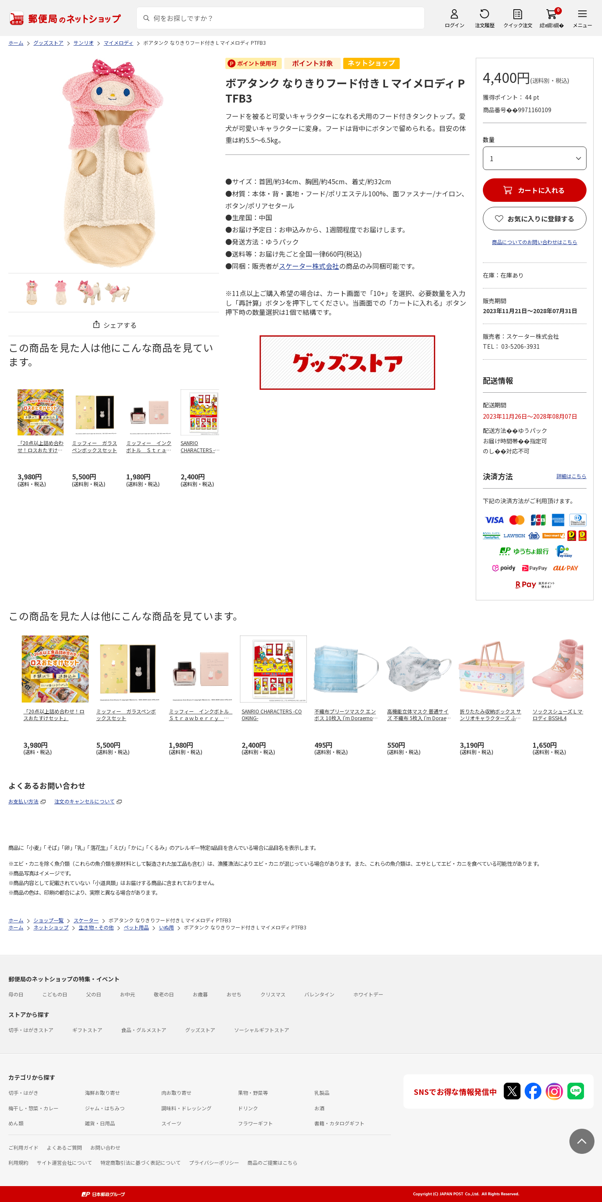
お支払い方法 (23, 801)
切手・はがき (23, 1092)
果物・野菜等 (253, 1092)
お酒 (319, 1108)
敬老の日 (164, 994)
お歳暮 (200, 994)
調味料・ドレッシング (186, 1108)
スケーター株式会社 (309, 266)
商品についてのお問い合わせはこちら (534, 241)
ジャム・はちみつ (105, 1108)
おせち (234, 994)
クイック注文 (517, 24)
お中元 (127, 994)
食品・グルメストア (143, 1029)
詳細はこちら (571, 475)
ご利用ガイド (23, 1147)
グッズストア (200, 1029)
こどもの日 (54, 994)
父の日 (93, 994)
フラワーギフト (255, 1123)
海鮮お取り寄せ (102, 1092)
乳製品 (321, 1092)
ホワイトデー (368, 994)
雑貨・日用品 (100, 1123)
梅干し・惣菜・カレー (33, 1108)
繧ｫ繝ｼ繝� (552, 24)
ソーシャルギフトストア (261, 1029)
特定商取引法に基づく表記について (140, 1162)
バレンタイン (319, 994)
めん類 (15, 1123)
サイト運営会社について (64, 1162)
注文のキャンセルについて (84, 801)
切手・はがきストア (31, 1029)
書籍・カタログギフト (339, 1123)
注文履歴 (484, 24)
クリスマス (273, 994)
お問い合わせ (105, 1147)
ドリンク (248, 1108)
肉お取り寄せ (176, 1092)
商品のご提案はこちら (272, 1162)
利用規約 (18, 1162)
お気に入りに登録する (541, 219)
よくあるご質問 (64, 1147)
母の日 (15, 994)
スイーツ (171, 1123)
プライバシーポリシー (214, 1162)
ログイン (454, 24)
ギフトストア (87, 1029)
